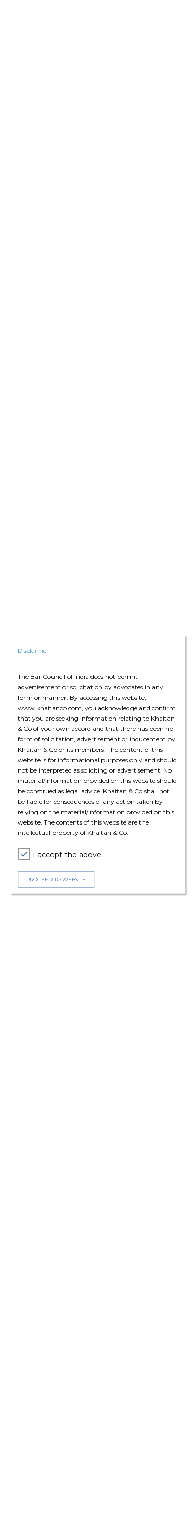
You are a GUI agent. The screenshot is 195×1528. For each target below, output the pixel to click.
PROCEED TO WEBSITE (56, 879)
